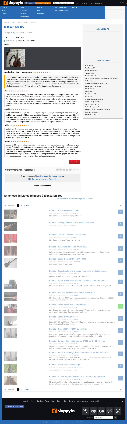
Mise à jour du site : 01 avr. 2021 (51, 422)
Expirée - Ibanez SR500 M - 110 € (63, 211)
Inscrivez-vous (42, 176)
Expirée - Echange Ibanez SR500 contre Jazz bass (71, 223)
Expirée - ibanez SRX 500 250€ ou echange (68, 329)
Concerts (40, 14)
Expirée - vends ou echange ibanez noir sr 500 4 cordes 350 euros (78, 353)
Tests (4, 14)
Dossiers (23, 14)
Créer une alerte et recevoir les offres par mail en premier (75, 199)
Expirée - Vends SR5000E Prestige (64, 365)
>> (32, 205)
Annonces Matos (61, 8)
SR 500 (33, 22)
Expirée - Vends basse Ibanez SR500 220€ (67, 305)
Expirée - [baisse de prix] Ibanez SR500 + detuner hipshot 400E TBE (78, 377)
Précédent (11, 205)
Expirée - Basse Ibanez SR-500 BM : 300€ (67, 259)
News (4, 11)
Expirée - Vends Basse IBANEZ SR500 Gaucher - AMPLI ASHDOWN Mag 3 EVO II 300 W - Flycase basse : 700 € (78, 281)
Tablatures (23, 11)
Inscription (47, 3)
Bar (38, 11)
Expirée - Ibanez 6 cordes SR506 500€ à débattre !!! (72, 293)
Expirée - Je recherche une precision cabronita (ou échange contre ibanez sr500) (78, 271)
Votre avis (74, 162)
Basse (20, 22)
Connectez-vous (55, 176)
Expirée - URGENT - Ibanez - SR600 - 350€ (67, 235)
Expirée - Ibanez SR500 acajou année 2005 (68, 247)
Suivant (26, 205)
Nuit (77, 3)
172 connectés (98, 3)
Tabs (53, 401)
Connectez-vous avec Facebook (42, 179)
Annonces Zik (95, 401)
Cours (22, 8)
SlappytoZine (24, 17)
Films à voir (80, 422)
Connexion (31, 3)
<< (5, 205)
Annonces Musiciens (62, 11)
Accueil (5, 8)
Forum (39, 8)
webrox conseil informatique (68, 422)
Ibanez (26, 22)
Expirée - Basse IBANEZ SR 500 (63, 317)
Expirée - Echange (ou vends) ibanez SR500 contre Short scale (77, 341)
